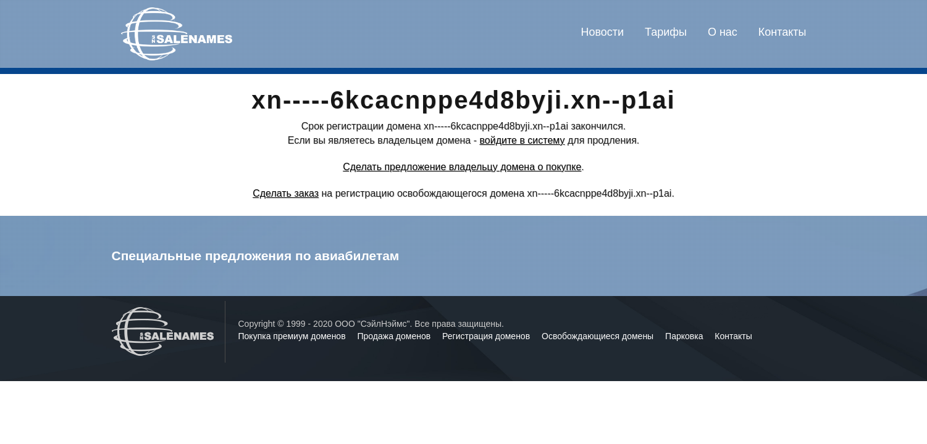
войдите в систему (521, 140)
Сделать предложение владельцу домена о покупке (462, 167)
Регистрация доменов (487, 336)
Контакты (782, 32)
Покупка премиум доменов (293, 336)
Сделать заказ (286, 193)
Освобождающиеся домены (599, 336)
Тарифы (666, 32)
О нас (722, 32)
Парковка (685, 336)
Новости (602, 32)
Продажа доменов (396, 336)
